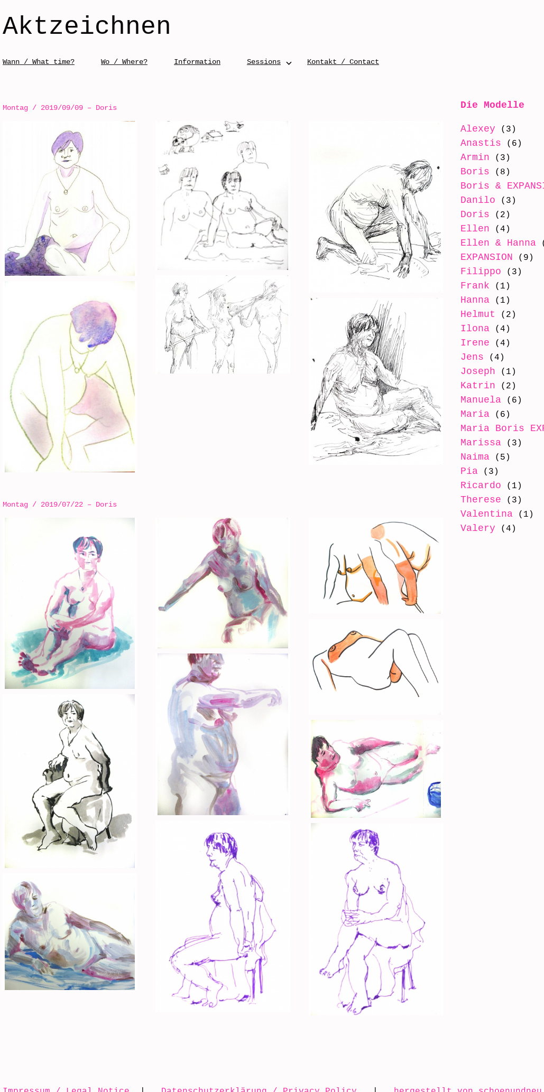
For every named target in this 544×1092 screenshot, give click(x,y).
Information (197, 61)
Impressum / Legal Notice (66, 1074)
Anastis (474, 143)
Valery (471, 541)
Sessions (264, 61)
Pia (462, 484)
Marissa (474, 455)
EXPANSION (480, 257)
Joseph (471, 371)
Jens (465, 357)
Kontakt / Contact (343, 61)
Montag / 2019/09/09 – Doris (60, 107)
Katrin (471, 385)
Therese (474, 512)
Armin (468, 157)
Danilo (471, 200)
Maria (468, 414)
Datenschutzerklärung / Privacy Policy (259, 1074)
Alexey (471, 129)
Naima (468, 469)
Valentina (480, 526)
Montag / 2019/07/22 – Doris (60, 497)
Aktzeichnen (87, 27)
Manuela (474, 400)
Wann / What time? (39, 61)
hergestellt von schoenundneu (468, 1074)
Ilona (468, 328)
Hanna (468, 300)
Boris (468, 171)
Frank (468, 286)
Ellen (468, 228)
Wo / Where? (124, 61)
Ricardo (474, 498)
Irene (468, 343)
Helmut (471, 314)
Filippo (474, 271)
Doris (468, 214)
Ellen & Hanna (491, 243)
